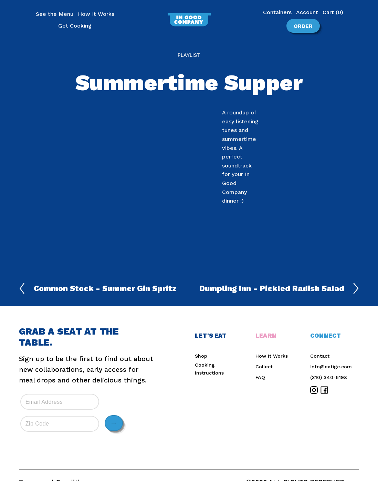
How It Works (271, 356)
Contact (319, 356)
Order (298, 25)
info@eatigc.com (331, 366)
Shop (201, 356)
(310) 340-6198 (328, 377)
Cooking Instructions (209, 369)
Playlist (189, 55)
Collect (264, 366)
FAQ (260, 377)
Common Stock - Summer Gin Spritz (97, 288)
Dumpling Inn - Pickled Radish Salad (279, 288)
